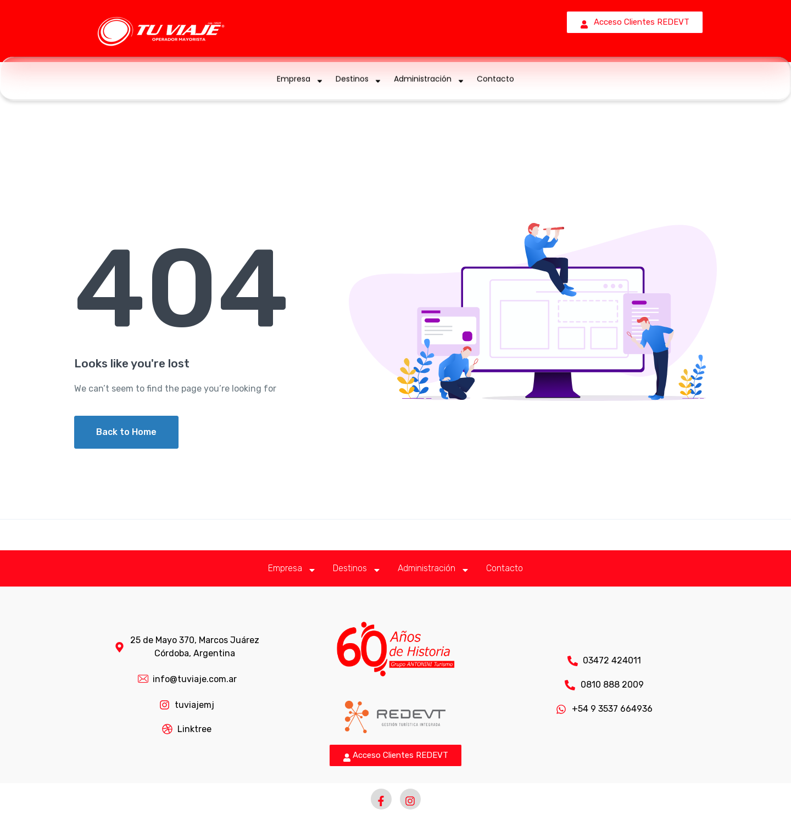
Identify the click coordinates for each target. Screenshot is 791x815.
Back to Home (126, 432)
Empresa (300, 78)
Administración (429, 78)
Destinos (359, 78)
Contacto (495, 78)
